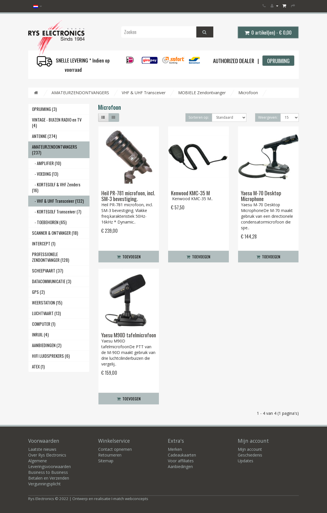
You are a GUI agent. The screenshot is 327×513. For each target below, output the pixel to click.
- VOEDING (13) (45, 174)
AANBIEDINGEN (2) (46, 345)
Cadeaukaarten (182, 455)
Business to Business (48, 472)
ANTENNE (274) (44, 136)
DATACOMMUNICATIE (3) (51, 281)
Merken (175, 449)
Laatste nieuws (42, 449)
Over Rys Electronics (47, 455)
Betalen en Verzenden (48, 478)
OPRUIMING (278, 61)
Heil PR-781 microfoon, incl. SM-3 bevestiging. (128, 196)
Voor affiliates (181, 460)
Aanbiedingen (180, 466)
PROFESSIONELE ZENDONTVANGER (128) (50, 257)
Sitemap (105, 460)
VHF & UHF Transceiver (144, 92)
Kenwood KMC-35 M (190, 193)
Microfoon (248, 92)
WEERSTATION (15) (47, 303)
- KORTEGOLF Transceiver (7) (56, 212)
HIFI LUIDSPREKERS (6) (51, 356)
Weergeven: (267, 117)
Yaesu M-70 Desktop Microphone (261, 196)
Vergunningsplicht (44, 484)
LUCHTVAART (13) (46, 313)
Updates (245, 460)
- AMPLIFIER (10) (46, 163)
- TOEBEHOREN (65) (49, 222)
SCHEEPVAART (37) (47, 271)
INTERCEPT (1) (43, 244)
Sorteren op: (199, 117)
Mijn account (250, 449)
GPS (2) (38, 292)
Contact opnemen (115, 449)
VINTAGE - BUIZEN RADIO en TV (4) (56, 122)
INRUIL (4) (40, 335)
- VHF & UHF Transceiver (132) (58, 201)
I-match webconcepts (129, 498)
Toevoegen (128, 256)
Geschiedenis (250, 455)
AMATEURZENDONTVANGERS (80, 92)
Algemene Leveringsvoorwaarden (49, 463)
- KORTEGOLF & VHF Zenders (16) (56, 187)
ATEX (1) (38, 367)
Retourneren (109, 455)
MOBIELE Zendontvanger (202, 92)
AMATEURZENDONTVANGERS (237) (54, 150)
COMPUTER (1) (43, 324)
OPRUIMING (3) (44, 109)
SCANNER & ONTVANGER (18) (55, 233)
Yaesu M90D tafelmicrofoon (128, 335)
